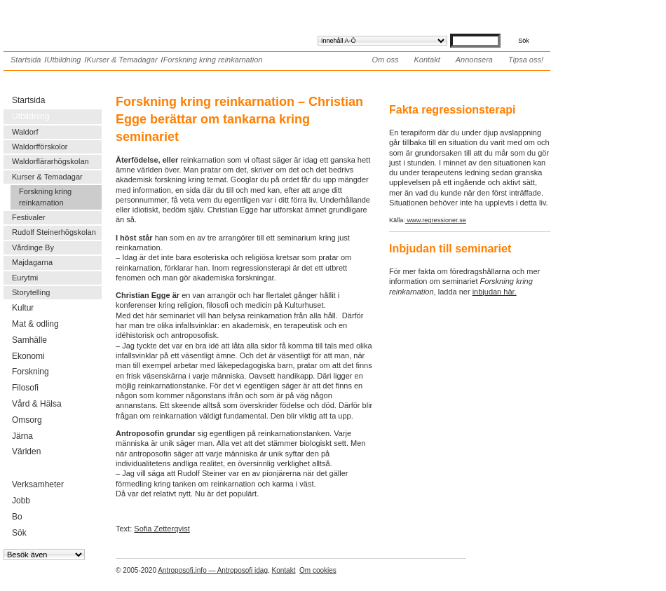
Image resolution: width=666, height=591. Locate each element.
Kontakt (427, 59)
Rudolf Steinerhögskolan (54, 232)
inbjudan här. (495, 291)
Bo (17, 517)
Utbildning (63, 59)
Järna (22, 436)
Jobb (21, 500)
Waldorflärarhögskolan (50, 161)
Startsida (26, 59)
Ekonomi (28, 356)
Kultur (23, 308)
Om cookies (318, 570)
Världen (26, 451)
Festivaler (29, 217)
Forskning (30, 371)
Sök (19, 533)
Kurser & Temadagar (121, 59)
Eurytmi (25, 277)
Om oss (385, 59)
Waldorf (25, 132)
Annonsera (474, 59)
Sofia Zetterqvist (161, 528)
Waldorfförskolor (39, 146)
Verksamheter (38, 484)
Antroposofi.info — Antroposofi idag (213, 570)
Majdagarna (32, 262)
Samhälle (29, 340)
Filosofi (25, 388)
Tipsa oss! (525, 59)
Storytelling (31, 292)
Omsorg (27, 420)
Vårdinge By (33, 247)
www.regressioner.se (435, 220)
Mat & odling (35, 324)
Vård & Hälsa (37, 404)
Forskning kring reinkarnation (213, 59)
